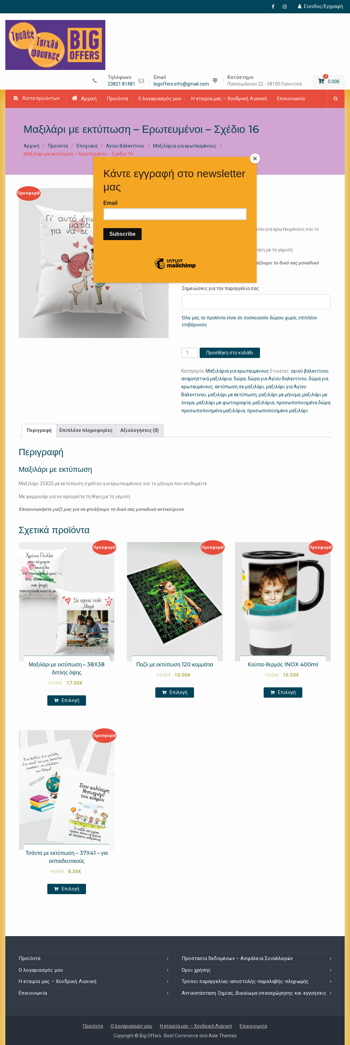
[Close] (255, 159)
